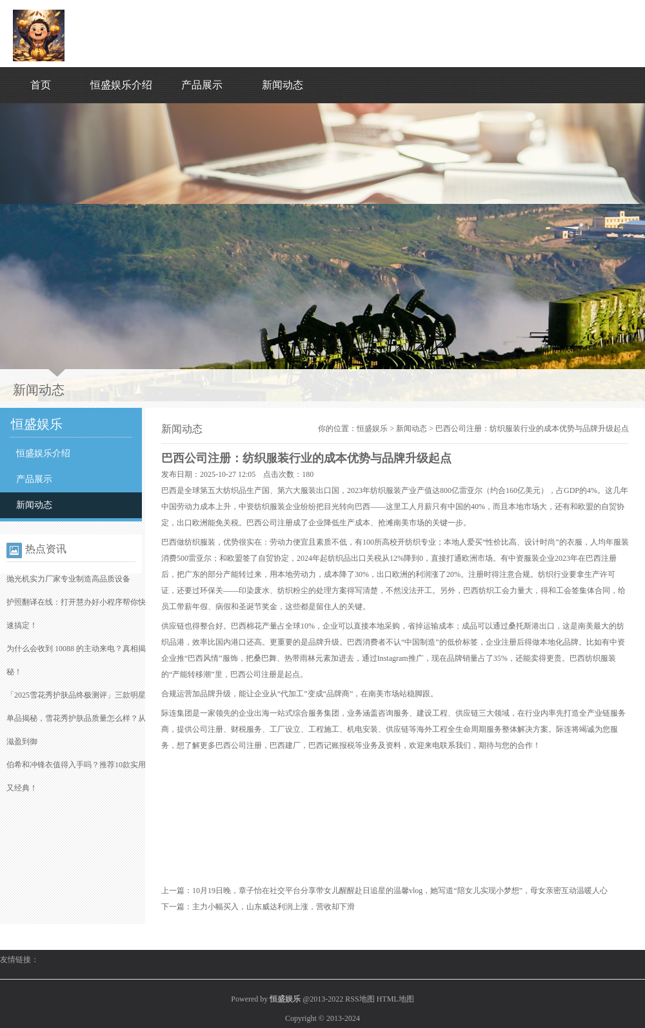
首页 (40, 84)
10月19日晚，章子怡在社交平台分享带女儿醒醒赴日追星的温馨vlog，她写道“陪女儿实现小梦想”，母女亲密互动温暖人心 (400, 890)
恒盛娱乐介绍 (121, 84)
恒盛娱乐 (372, 428)
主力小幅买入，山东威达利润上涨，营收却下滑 (273, 906)
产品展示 (202, 84)
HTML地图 (395, 998)
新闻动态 (282, 84)
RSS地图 (359, 998)
